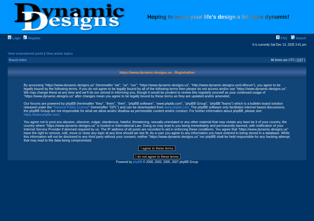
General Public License (71, 107)
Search (298, 38)
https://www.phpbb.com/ (41, 114)
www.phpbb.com (176, 107)
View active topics (59, 53)
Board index (18, 60)
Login (14, 38)
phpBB (137, 162)
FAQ (281, 38)
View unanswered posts (25, 53)
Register (31, 38)
